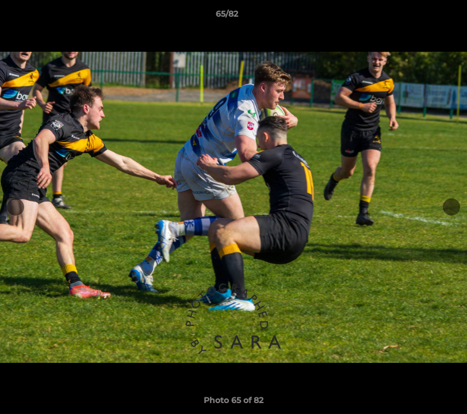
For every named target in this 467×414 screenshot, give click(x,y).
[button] (419, 17)
